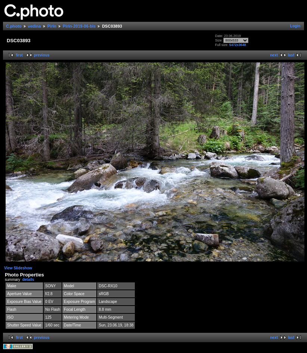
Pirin (51, 26)
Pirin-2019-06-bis (79, 26)
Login (295, 26)
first (19, 55)
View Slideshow (18, 268)
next (274, 55)
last (291, 55)
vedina (34, 26)
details (28, 280)
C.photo (14, 26)
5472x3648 (237, 45)
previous (42, 55)
